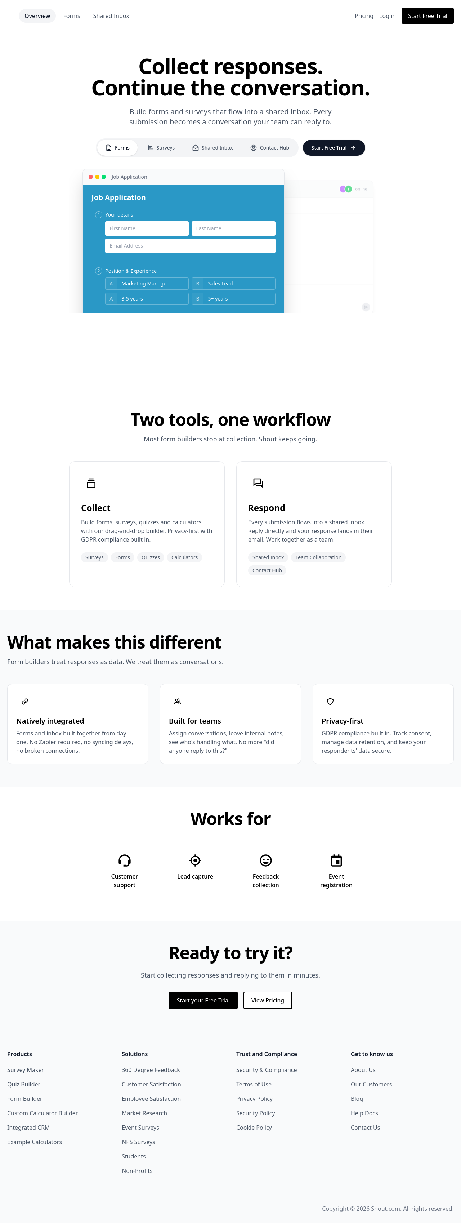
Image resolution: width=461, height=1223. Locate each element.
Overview (68, 16)
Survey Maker (25, 1070)
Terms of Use (254, 1084)
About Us (363, 1070)
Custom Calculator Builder (42, 1113)
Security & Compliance (266, 1070)
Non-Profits (137, 1171)
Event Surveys (140, 1127)
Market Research (144, 1113)
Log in (387, 16)
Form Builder (24, 1099)
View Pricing (267, 1000)
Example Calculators (34, 1142)
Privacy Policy (254, 1099)
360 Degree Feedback (151, 1070)
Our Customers (371, 1084)
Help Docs (364, 1113)
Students (134, 1156)
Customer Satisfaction (151, 1084)
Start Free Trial (427, 16)
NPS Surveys (138, 1142)
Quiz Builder (23, 1084)
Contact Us (365, 1127)
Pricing (364, 16)
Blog (357, 1099)
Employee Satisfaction (151, 1099)
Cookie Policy (254, 1127)
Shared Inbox (143, 16)
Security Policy (255, 1113)
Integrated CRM (28, 1127)
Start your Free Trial (203, 1000)
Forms (103, 16)
